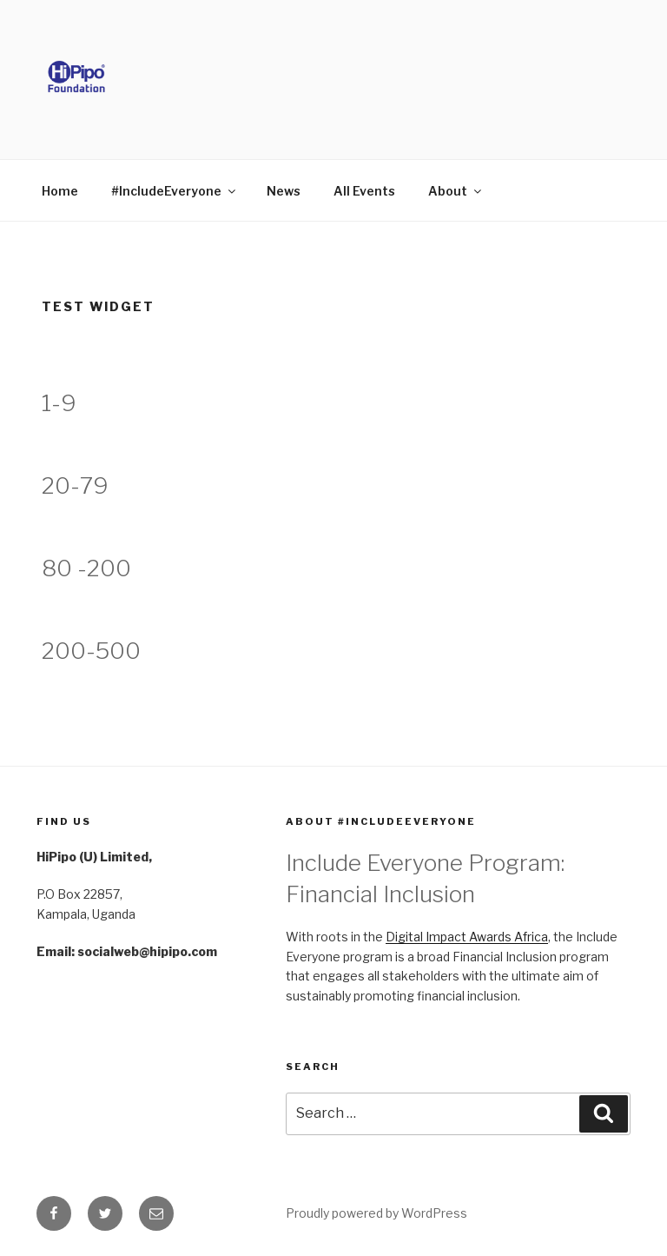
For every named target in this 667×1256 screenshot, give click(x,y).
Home (60, 190)
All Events (364, 190)
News (283, 190)
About (456, 190)
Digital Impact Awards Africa (467, 936)
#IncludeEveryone (174, 190)
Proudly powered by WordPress (376, 1213)
